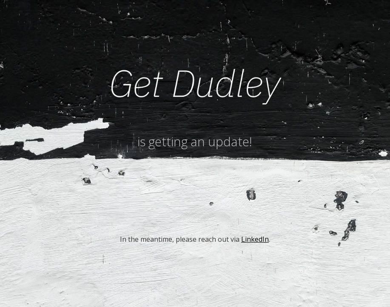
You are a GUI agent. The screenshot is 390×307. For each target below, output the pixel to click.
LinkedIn (255, 239)
